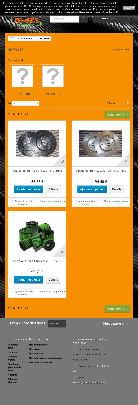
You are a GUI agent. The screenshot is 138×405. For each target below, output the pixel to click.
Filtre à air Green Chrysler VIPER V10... (37, 261)
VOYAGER (53, 94)
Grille (122, 103)
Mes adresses (36, 353)
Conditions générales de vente (14, 367)
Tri (9, 103)
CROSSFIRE (23, 94)
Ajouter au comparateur (52, 201)
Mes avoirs (34, 349)
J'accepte (129, 7)
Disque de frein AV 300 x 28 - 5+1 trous (100, 170)
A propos (12, 374)
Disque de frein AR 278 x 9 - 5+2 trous (37, 170)
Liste (128, 103)
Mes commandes (38, 344)
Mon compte (38, 339)
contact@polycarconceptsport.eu (89, 382)
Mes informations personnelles (45, 358)
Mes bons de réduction (41, 362)
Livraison (12, 352)
